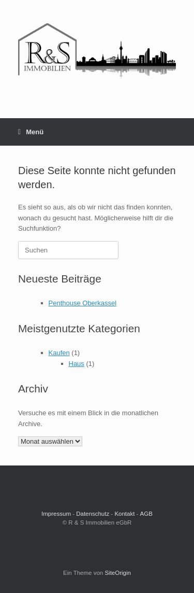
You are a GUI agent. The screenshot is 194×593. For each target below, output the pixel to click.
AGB (146, 514)
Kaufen (59, 353)
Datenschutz (92, 514)
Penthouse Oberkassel (83, 303)
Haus (76, 364)
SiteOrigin (118, 573)
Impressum (56, 514)
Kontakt (124, 514)
